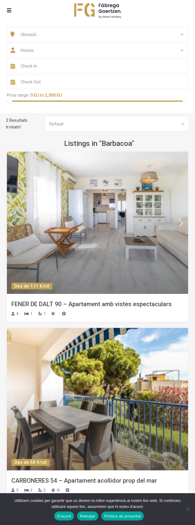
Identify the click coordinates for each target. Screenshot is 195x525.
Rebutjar (87, 516)
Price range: (18, 95)
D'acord (64, 516)
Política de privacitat (122, 516)
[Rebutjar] (188, 509)
